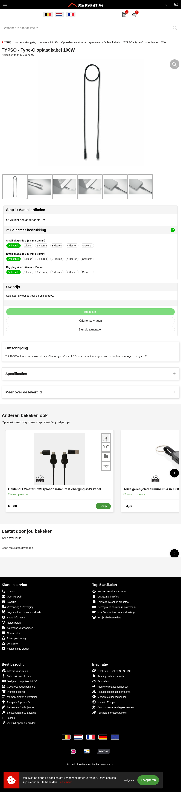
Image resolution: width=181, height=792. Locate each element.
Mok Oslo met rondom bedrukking (113, 612)
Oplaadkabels (112, 42)
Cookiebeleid (11, 633)
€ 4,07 (128, 506)
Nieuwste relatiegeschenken (110, 686)
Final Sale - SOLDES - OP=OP (112, 670)
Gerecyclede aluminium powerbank (114, 606)
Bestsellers (101, 681)
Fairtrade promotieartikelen (109, 712)
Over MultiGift (12, 596)
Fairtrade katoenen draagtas (110, 601)
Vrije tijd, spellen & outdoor (19, 722)
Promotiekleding (13, 691)
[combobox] (86, 28)
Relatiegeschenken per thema (111, 691)
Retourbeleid (11, 622)
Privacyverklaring (14, 638)
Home (18, 42)
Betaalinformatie (13, 617)
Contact (9, 591)
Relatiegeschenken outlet (108, 676)
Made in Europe (103, 702)
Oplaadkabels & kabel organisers (80, 42)
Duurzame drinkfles (105, 596)
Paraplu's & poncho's (16, 702)
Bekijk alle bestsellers (106, 617)
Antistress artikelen (15, 670)
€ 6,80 (12, 506)
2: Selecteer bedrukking (90, 230)
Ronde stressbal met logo (109, 591)
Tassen (8, 717)
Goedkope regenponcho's (18, 686)
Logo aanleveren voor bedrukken (22, 612)
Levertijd (9, 601)
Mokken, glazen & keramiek (19, 696)
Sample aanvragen (90, 329)
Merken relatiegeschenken (109, 696)
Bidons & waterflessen (17, 676)
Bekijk (103, 506)
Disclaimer (10, 643)
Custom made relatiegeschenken (113, 707)
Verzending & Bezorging (18, 606)
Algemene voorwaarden (17, 627)
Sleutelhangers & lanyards (19, 712)
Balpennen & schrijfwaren (18, 707)
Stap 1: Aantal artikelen (25, 210)
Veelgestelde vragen (16, 648)
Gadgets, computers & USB (41, 42)
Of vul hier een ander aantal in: (25, 219)
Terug (7, 41)
